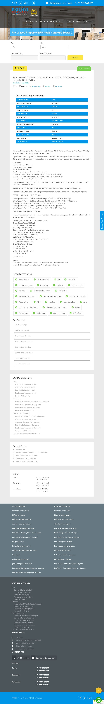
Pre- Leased (84, 68)
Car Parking (70, 279)
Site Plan (47, 86)
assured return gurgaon (20, 559)
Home (25, 21)
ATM (37, 302)
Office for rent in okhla (62, 510)
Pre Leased (55, 21)
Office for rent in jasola (20, 510)
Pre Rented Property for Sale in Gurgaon (26, 532)
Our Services (68, 21)
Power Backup (22, 279)
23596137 (20, 68)
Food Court (43, 285)
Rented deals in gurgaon (62, 559)
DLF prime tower (18, 541)
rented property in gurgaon (21, 523)
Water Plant (61, 290)
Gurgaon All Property (21, 413)
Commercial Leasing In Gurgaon (27, 419)
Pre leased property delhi (63, 541)
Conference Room (23, 285)
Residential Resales (22, 330)
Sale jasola (16, 554)
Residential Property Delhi (25, 390)
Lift (57, 279)
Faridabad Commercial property (28, 405)
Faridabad (17, 399)
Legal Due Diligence (22, 358)
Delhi (15, 381)
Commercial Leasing (23, 347)
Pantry (76, 307)
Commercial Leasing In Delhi (26, 384)
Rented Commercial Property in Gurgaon (26, 572)
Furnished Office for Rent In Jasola (26, 434)
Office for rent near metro (63, 519)
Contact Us (87, 21)
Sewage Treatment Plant (50, 296)
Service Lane (21, 313)
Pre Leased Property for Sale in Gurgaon (68, 563)
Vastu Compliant (67, 302)
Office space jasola (19, 506)
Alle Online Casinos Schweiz (25, 456)
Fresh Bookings (21, 325)
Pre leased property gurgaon (64, 546)
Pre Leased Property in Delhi (26, 393)
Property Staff (22, 302)
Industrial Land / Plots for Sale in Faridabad (32, 402)
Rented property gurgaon (21, 546)
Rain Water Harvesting (25, 296)
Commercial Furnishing (24, 353)
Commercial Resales (23, 336)
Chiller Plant (39, 313)
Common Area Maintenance (55, 307)
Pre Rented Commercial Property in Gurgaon (70, 568)
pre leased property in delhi (22, 563)
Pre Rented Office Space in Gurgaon (67, 537)
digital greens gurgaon (62, 523)
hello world (19, 450)
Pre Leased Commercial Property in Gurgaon (28, 568)
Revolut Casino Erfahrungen (25, 461)
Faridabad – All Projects (24, 411)
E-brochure (58, 86)
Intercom (20, 290)
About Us (33, 21)
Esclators (50, 302)
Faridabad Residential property (27, 408)
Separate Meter (57, 313)
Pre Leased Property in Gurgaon (27, 428)
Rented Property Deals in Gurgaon (66, 532)
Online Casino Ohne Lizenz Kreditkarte (30, 453)
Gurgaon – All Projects (24, 431)
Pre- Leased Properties (23, 342)
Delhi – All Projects (22, 396)
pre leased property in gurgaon (23, 528)
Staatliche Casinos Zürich (24, 458)
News (78, 21)
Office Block (76, 313)
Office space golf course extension (24, 550)
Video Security (75, 285)
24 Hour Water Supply (76, 296)
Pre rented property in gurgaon (65, 528)
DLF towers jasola (18, 515)
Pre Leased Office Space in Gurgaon (25, 537)
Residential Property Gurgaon (27, 425)
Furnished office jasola (62, 506)
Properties (43, 21)
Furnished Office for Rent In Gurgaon (29, 416)
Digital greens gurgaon (62, 515)
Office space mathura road (21, 519)
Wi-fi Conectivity (41, 279)
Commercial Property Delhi (25, 387)
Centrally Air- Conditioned (26, 307)
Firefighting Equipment (40, 290)
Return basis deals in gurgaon (64, 554)
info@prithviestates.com (43, 658)
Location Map (36, 86)
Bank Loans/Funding (23, 364)
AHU (83, 302)
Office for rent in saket (62, 550)
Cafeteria (58, 285)
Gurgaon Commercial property (27, 422)
